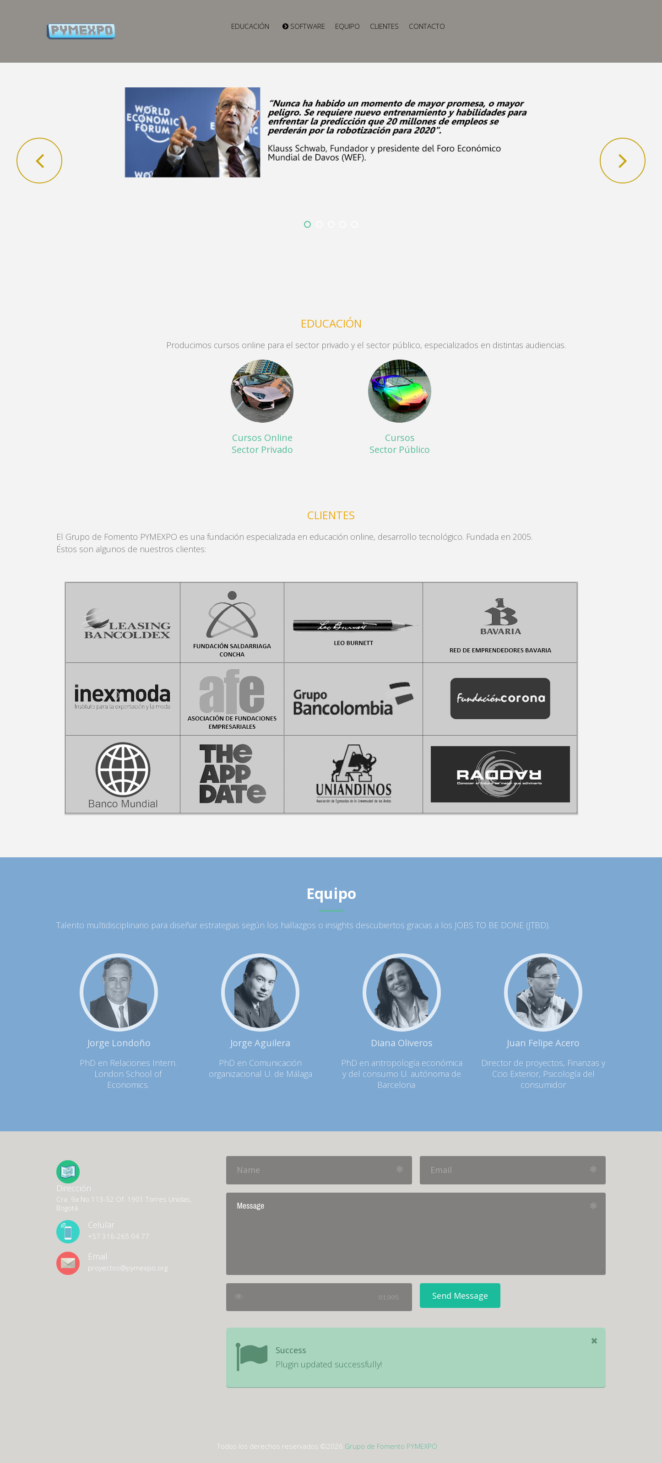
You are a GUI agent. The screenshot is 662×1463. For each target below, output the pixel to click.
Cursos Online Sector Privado (262, 443)
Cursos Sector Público (399, 443)
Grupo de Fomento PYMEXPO (391, 1446)
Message (416, 1234)
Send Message (460, 1295)
